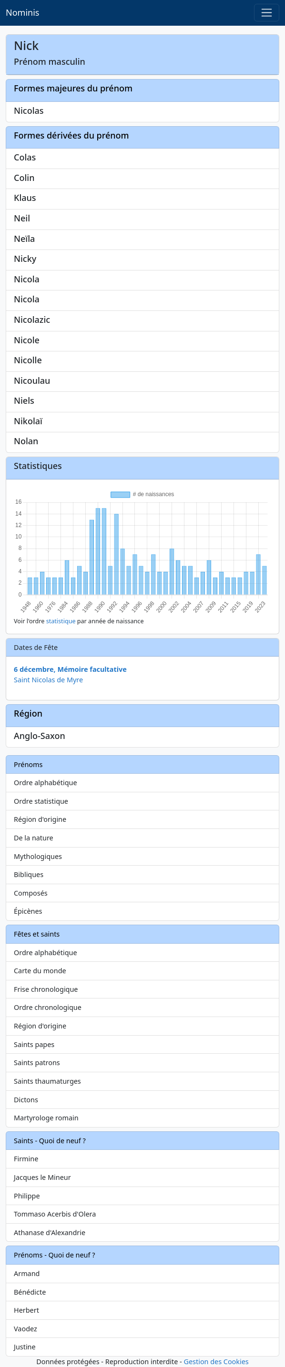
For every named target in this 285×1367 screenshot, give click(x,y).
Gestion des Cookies (215, 1361)
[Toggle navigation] (266, 12)
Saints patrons (37, 1062)
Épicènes (28, 911)
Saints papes (34, 1044)
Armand (27, 1273)
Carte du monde (40, 970)
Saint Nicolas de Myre (48, 679)
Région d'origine (40, 819)
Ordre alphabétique (45, 782)
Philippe (27, 1195)
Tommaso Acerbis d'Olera (55, 1213)
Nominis (22, 12)
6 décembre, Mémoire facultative (70, 669)
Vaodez (25, 1328)
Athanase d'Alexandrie (49, 1232)
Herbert (26, 1310)
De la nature (33, 837)
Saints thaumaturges (47, 1081)
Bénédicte (30, 1292)
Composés (31, 893)
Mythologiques (38, 856)
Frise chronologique (46, 989)
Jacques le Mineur (42, 1177)
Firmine (26, 1158)
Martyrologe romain (46, 1117)
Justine (25, 1346)
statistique (61, 621)
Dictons (26, 1099)
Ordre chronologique (47, 1007)
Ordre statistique (41, 801)
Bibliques (28, 874)
